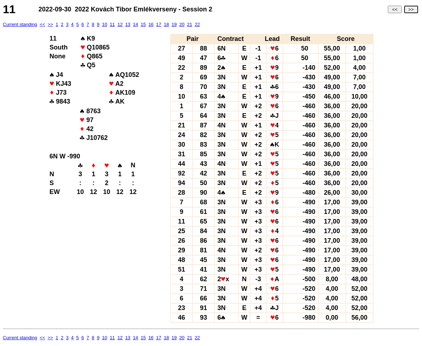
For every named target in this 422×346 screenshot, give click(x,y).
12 (120, 24)
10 (104, 24)
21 (189, 24)
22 (197, 24)
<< (395, 9)
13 (127, 24)
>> (411, 9)
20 (181, 24)
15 (143, 24)
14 (135, 24)
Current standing (20, 24)
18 (166, 24)
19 (174, 24)
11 (112, 24)
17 (158, 24)
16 (151, 24)
